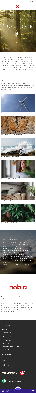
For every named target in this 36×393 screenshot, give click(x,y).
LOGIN (31, 391)
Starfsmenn (6, 357)
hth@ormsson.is (7, 332)
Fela (18, 389)
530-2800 (5, 329)
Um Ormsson (6, 354)
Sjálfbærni (31, 1)
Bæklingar (5, 365)
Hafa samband (7, 368)
